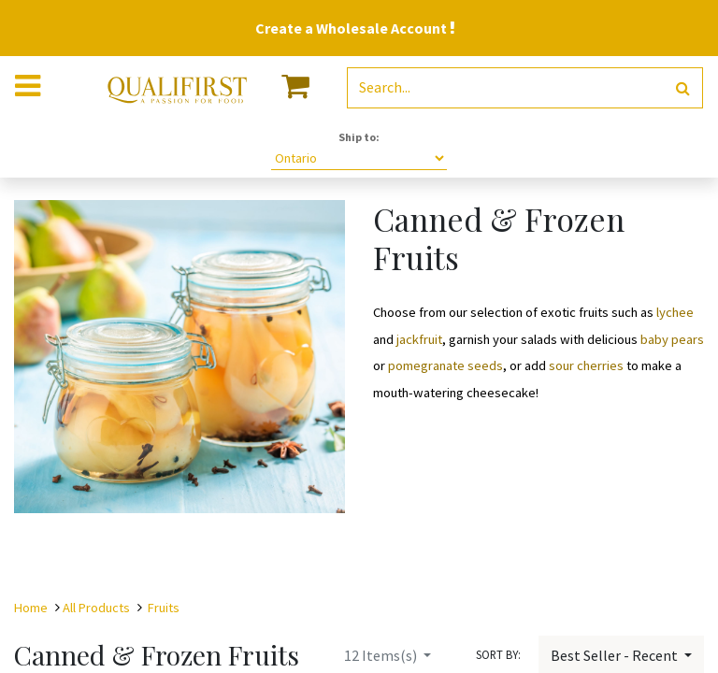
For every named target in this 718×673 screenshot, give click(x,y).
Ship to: (359, 137)
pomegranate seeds (445, 365)
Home (31, 607)
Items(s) (382, 655)
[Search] (683, 88)
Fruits (164, 607)
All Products (96, 607)
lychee (675, 312)
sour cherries (586, 365)
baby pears (671, 339)
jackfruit (419, 339)
